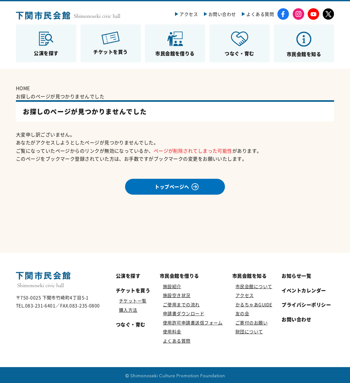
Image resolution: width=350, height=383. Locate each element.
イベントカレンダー (304, 290)
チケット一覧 (133, 300)
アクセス (188, 14)
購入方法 (128, 310)
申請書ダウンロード (183, 313)
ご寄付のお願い (251, 322)
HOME (23, 88)
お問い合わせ (222, 14)
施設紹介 (172, 286)
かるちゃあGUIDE (253, 304)
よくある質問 (260, 14)
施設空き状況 (177, 295)
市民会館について (253, 286)
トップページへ (172, 187)
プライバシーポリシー (306, 304)
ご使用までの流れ (181, 304)
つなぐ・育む (130, 324)
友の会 (242, 313)
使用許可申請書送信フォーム (193, 322)
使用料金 (172, 331)
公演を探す (128, 275)
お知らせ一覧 (296, 275)
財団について (249, 331)
